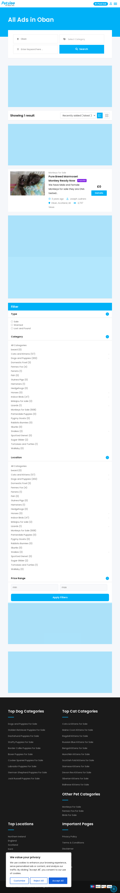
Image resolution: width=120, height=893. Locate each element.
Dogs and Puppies (24, 358)
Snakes (17, 431)
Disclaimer (68, 848)
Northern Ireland (17, 836)
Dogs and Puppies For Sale (22, 723)
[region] (38, 869)
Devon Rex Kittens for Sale (76, 772)
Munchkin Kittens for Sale (76, 754)
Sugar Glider (19, 439)
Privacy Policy (69, 836)
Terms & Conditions (73, 842)
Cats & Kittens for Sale (74, 723)
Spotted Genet (21, 435)
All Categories (19, 345)
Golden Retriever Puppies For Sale (26, 729)
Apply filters (60, 597)
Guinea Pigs (19, 379)
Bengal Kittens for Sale (74, 748)
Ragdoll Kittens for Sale (75, 736)
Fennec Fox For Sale (73, 810)
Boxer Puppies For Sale (20, 754)
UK (69, 203)
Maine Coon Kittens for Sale (77, 729)
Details (99, 193)
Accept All (58, 880)
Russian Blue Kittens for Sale (77, 742)
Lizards (16, 405)
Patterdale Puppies (23, 413)
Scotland (62, 203)
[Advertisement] (60, 86)
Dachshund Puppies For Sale (23, 736)
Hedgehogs (19, 388)
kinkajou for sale (21, 401)
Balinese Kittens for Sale (75, 784)
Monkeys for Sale (57, 172)
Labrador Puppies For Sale (22, 766)
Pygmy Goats (20, 418)
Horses (17, 392)
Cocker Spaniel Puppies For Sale (25, 760)
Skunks (16, 426)
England (12, 840)
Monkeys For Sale (71, 806)
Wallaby (17, 448)
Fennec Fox (19, 366)
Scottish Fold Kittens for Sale (78, 760)
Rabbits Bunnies (22, 422)
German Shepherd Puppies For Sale (27, 772)
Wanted (18, 324)
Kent (10, 849)
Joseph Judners (78, 198)
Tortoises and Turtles (24, 444)
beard (16, 349)
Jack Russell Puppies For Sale (24, 778)
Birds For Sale (69, 815)
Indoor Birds (20, 396)
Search (81, 49)
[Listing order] (78, 115)
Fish (15, 375)
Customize (19, 880)
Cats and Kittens (23, 353)
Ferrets (16, 371)
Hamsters (18, 383)
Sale (16, 321)
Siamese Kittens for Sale (75, 766)
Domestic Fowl (21, 362)
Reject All (39, 880)
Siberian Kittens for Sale (75, 778)
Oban (54, 203)
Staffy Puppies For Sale (20, 742)
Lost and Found (22, 328)
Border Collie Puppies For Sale (24, 748)
